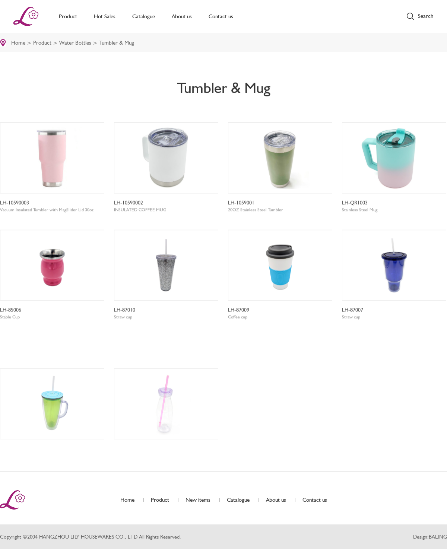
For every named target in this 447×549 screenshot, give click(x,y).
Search (426, 16)
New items (198, 500)
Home (18, 43)
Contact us (221, 16)
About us (182, 16)
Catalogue (143, 16)
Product (68, 16)
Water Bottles (75, 43)
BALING (438, 537)
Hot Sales (104, 16)
